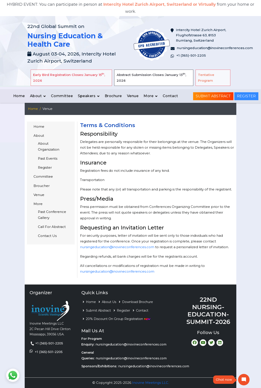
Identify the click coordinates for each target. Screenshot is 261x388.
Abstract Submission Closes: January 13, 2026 (151, 77)
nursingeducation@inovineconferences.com (117, 247)
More (148, 96)
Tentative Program (206, 78)
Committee (62, 96)
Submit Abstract (213, 96)
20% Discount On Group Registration (118, 319)
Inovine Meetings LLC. (150, 383)
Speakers (86, 96)
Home (19, 96)
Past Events (47, 158)
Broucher (42, 186)
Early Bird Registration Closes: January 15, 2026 (69, 77)
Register (246, 96)
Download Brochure (137, 302)
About (36, 96)
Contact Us (47, 236)
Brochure (113, 96)
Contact (170, 96)
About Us (109, 302)
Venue (133, 96)
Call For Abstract (52, 227)
